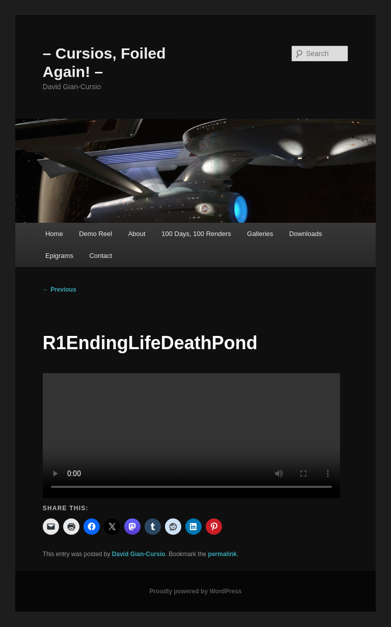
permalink (222, 554)
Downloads (305, 234)
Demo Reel (95, 234)
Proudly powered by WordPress (195, 591)
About (137, 234)
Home (54, 234)
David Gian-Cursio (138, 554)
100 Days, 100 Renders (196, 234)
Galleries (260, 234)
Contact (100, 255)
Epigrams (59, 255)
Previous (59, 289)
